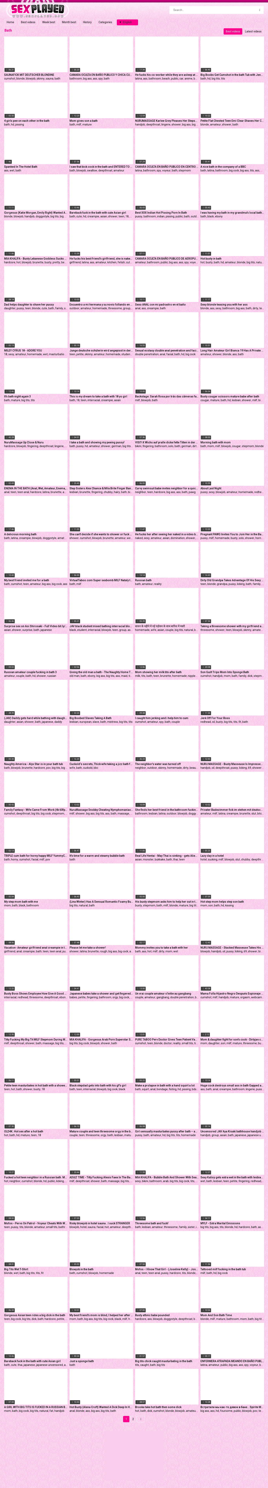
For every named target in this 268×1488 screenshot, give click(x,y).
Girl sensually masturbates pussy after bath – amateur (167, 1131)
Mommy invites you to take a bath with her (161, 947)
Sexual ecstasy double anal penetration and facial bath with (167, 350)
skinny (41, 78)
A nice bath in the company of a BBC (223, 166)
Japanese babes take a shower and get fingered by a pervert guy (101, 993)
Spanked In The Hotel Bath (20, 166)
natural (260, 262)
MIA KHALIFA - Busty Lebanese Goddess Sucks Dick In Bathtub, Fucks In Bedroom (36, 258)
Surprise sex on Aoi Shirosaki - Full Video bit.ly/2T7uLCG (36, 626)
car (181, 78)
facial (169, 354)
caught (144, 1364)
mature (87, 124)
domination (178, 538)
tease (262, 308)
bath (57, 78)
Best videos (28, 22)
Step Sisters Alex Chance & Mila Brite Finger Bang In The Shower (101, 488)
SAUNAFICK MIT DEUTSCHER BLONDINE (29, 74)
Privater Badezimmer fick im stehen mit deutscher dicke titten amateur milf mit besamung (232, 809)
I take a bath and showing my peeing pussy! (97, 442)
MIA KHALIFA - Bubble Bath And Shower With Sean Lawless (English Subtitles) (167, 1177)
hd (208, 78)
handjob (140, 124)
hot (18, 262)
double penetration (147, 354)
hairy (117, 492)
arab (166, 1181)
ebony (219, 216)
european (85, 721)
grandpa (222, 584)
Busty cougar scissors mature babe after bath (229, 396)
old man (75, 675)
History (87, 22)
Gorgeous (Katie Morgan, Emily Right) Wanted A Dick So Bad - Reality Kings (36, 212)
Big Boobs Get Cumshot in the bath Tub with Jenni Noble (232, 74)
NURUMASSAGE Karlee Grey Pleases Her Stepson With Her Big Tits (167, 120)
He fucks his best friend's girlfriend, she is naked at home (101, 258)
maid (124, 675)
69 (249, 767)
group (126, 308)
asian (103, 216)
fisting (173, 1089)
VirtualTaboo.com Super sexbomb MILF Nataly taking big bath (101, 580)
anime (188, 78)
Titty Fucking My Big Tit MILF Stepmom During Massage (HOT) (36, 1039)
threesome (115, 308)
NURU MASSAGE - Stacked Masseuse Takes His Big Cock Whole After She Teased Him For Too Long (232, 947)
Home (10, 22)
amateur (215, 124)
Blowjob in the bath (81, 1269)
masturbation (57, 354)
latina (138, 78)
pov (48, 767)
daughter (10, 308)
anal (137, 308)
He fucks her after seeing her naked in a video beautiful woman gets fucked (167, 534)
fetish (121, 262)
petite (80, 354)
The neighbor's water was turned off (158, 764)
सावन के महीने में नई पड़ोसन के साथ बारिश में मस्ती (160, 626)
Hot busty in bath (210, 258)
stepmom (185, 170)
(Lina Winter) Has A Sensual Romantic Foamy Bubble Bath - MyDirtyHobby (101, 901)
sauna (49, 78)
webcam (256, 997)
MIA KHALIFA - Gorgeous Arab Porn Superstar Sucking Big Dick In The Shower (101, 1039)
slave (96, 721)
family (59, 308)
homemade (99, 308)
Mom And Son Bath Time (216, 1315)
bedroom (67, 262)
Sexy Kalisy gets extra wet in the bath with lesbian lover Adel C (232, 1177)
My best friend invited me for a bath (26, 580)
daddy (58, 721)
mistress (112, 721)
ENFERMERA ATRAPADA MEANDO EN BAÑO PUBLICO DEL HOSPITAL (232, 1361)
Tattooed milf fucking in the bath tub (223, 1269)
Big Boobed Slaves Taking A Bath (91, 718)
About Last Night (210, 488)
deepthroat (153, 124)
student (126, 354)
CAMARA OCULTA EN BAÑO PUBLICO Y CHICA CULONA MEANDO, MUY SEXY (101, 74)
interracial (94, 400)
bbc (96, 767)
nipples (192, 675)
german (116, 446)
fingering (32, 446)
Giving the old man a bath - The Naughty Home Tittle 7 (101, 672)
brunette (38, 262)
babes (73, 997)
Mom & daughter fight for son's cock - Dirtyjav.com (232, 1039)
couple (169, 629)
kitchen (111, 262)
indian (161, 216)
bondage (162, 1089)
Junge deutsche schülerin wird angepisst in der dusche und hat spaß (101, 350)
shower (176, 124)
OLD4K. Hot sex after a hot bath (23, 1131)
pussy (138, 216)
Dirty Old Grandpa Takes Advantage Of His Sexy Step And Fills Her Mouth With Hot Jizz (232, 580)
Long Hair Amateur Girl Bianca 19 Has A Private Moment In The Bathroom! (232, 350)
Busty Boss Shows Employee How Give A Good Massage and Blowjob (36, 993)
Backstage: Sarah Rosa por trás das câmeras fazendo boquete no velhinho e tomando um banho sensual (167, 396)
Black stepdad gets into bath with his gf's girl (98, 1085)
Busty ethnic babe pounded (152, 1315)
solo (170, 446)
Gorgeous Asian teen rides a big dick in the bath (34, 1315)
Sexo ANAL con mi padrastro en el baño (160, 304)
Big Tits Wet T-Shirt (16, 1269)
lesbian (236, 400)
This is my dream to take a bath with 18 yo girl (98, 396)
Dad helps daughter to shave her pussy (29, 304)
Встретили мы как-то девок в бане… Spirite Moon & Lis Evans (232, 1407)
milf (78, 124)
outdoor (196, 216)
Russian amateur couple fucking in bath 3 (30, 672)
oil (213, 721)
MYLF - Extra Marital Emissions (220, 1223)
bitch (260, 813)
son (210, 905)
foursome (226, 1410)
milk (137, 675)
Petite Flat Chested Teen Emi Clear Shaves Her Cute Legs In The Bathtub (232, 120)
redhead (259, 492)
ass (95, 78)
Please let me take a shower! (88, 947)
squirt (145, 1089)
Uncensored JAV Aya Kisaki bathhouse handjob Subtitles (232, 1131)
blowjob (31, 78)
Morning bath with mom (215, 442)
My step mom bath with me (21, 901)
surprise (27, 629)
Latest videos (253, 31)
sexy (218, 308)
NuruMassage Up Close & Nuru (24, 442)
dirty (255, 308)
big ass (87, 78)
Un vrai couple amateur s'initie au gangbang (163, 993)
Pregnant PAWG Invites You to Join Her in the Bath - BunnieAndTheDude (232, 534)
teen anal (23, 492)
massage (123, 813)
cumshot (9, 78)
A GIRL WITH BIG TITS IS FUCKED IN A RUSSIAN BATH (36, 1407)
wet (12, 170)
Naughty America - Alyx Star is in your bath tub (33, 764)
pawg (192, 492)
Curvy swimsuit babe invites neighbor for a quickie (167, 488)
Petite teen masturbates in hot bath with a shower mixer (36, 1085)
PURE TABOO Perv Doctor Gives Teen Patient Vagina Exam (167, 1039)
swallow (92, 170)
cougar (204, 400)
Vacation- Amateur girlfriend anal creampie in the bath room (36, 947)
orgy (115, 997)
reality (158, 584)
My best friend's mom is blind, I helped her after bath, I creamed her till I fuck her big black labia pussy (101, 1315)
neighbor (140, 492)
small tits (187, 1043)
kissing (229, 905)
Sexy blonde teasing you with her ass (224, 304)
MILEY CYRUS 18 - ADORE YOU (23, 350)
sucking (212, 859)
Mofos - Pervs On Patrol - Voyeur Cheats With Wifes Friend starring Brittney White (36, 1223)
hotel (203, 859)
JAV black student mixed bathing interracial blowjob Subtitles (101, 626)
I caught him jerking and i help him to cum (161, 718)
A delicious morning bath (20, 534)
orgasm (245, 997)
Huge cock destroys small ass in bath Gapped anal (232, 1085)
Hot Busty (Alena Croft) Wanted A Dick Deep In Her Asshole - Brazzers (101, 1407)
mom (210, 446)
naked (139, 538)
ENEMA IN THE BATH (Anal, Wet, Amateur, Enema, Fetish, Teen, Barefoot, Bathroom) (36, 488)
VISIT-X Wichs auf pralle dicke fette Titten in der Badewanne (167, 442)
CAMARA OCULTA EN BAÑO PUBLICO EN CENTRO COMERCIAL (167, 166)
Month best (69, 22)
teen (121, 216)
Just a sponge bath (82, 1361)
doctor (168, 1043)
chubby (108, 492)
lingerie (165, 124)
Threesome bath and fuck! (151, 1223)
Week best (48, 22)
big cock (234, 170)
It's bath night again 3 (17, 396)
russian (51, 675)
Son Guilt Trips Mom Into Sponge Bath (224, 672)
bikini (138, 446)
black (210, 216)
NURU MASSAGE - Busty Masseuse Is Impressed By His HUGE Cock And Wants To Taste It (232, 764)
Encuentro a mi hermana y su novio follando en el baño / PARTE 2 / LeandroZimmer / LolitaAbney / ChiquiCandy (101, 304)
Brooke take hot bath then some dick (158, 1407)
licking (241, 584)
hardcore (9, 262)
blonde (20, 78)
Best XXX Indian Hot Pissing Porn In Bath (161, 212)
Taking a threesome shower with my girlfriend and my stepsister (232, 626)
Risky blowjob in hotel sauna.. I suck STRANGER (100, 1223)
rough (103, 951)
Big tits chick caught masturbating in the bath (163, 1361)
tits (223, 78)
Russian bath (143, 580)
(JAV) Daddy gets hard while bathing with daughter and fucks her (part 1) (36, 718)
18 (127, 216)
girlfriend (75, 262)
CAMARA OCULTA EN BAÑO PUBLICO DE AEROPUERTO (167, 258)
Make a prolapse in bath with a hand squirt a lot (165, 1085)
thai (175, 859)
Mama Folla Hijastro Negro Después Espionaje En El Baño (232, 993)
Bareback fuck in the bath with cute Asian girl (98, 212)
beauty (194, 767)
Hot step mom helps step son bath (222, 901)
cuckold (87, 767)
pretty (56, 262)
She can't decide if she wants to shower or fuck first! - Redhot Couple (101, 534)
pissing (19, 124)
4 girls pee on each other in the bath (26, 120)
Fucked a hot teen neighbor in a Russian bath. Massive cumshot (36, 1177)
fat (51, 1410)
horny (259, 538)
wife (153, 629)
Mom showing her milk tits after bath (158, 672)
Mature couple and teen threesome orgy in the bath (101, 1131)
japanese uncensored (49, 1364)
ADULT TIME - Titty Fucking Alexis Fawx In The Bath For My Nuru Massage (101, 1177)
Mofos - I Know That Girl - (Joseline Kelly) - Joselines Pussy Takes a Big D (167, 1269)
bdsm (195, 1089)
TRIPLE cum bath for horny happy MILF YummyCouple (36, 855)
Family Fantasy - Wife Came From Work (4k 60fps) (36, 809)
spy (100, 78)
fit (240, 721)
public (174, 78)
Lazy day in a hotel (212, 855)
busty (48, 262)
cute (79, 216)
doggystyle (42, 216)
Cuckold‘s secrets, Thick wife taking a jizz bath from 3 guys (101, 764)
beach (166, 78)
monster (148, 859)
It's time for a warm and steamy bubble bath (97, 855)
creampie (93, 216)
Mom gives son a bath (84, 120)
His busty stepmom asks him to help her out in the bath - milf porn (167, 901)
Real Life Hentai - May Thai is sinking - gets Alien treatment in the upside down (167, 855)
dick (263, 170)
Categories (105, 22)
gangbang (162, 997)
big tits (216, 78)
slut (254, 813)
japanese (46, 629)
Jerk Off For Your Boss (215, 718)
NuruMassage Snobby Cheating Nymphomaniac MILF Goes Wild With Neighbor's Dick (101, 809)
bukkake (160, 859)
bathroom (76, 78)
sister (191, 1227)
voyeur (166, 170)
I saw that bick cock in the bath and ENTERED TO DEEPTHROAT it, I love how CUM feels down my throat (101, 166)
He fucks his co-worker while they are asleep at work (167, 74)
